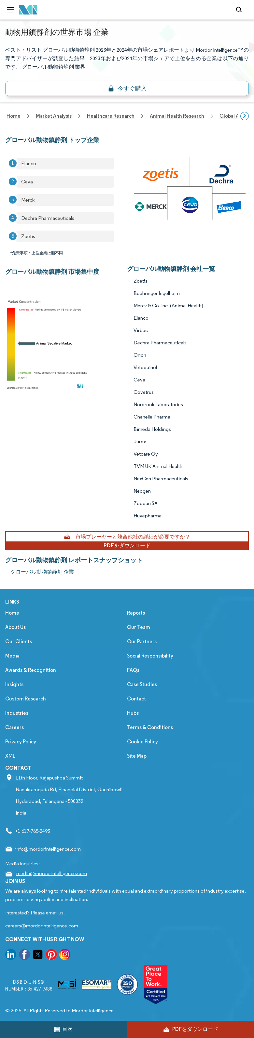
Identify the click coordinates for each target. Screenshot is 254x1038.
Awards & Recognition (30, 670)
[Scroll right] (244, 116)
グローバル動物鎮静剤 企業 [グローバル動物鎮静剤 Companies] (42, 572)
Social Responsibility (150, 656)
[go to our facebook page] (24, 955)
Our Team (138, 627)
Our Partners (142, 641)
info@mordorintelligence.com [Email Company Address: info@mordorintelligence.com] (48, 849)
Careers (14, 727)
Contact (136, 699)
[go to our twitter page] (37, 955)
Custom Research (25, 699)
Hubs (133, 713)
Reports (136, 613)
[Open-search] (239, 10)
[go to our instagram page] (64, 955)
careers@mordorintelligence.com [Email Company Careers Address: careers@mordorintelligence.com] (41, 926)
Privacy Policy (20, 742)
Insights (14, 684)
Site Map (137, 756)
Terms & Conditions (150, 727)
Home (12, 613)
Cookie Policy (142, 742)
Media (12, 656)
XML (10, 756)
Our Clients (18, 641)
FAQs (133, 670)
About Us (15, 627)
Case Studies (142, 684)
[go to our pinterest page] (51, 955)
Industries (16, 713)
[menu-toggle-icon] (10, 9)
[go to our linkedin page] (10, 955)
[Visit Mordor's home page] (28, 10)
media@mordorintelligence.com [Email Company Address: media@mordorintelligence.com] (51, 873)
